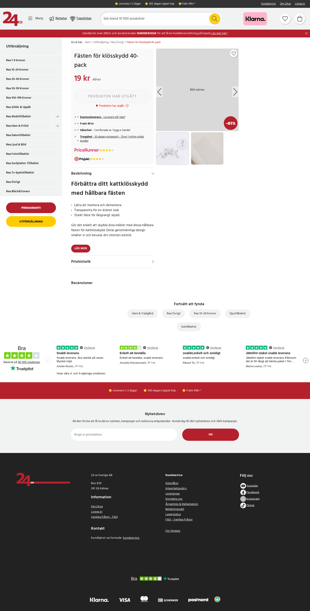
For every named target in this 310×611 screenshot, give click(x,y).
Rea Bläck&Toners (18, 191)
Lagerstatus (173, 514)
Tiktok (250, 505)
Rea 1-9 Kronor (15, 60)
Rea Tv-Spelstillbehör (20, 172)
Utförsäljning (17, 46)
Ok (211, 434)
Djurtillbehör (238, 313)
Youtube (252, 485)
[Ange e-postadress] (124, 435)
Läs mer (80, 248)
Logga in (300, 4)
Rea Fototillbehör (17, 154)
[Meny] (35, 18)
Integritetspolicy (176, 488)
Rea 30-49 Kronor (17, 79)
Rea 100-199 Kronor (18, 97)
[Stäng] (306, 33)
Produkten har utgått (112, 96)
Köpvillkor (172, 483)
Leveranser (172, 493)
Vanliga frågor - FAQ (104, 517)
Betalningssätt (174, 509)
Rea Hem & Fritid (17, 125)
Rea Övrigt (13, 182)
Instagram (252, 498)
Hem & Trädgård (142, 313)
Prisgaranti (31, 207)
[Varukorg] (299, 18)
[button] (217, 599)
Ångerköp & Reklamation (181, 504)
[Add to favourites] (234, 53)
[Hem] (12, 19)
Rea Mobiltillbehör (18, 116)
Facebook (252, 492)
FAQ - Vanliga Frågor (179, 519)
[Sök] (160, 19)
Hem (88, 42)
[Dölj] (153, 173)
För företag (172, 531)
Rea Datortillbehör (18, 135)
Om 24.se (285, 4)
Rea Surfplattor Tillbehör (22, 163)
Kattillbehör (189, 326)
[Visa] (153, 261)
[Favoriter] (285, 18)
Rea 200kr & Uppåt (18, 107)
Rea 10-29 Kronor (17, 69)
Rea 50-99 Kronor (17, 88)
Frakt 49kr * (188, 4)
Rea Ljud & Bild (16, 144)
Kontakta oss (173, 499)
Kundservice (268, 4)
